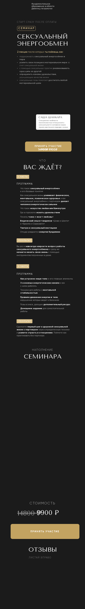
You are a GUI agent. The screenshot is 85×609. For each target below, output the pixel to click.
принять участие (48, 146)
